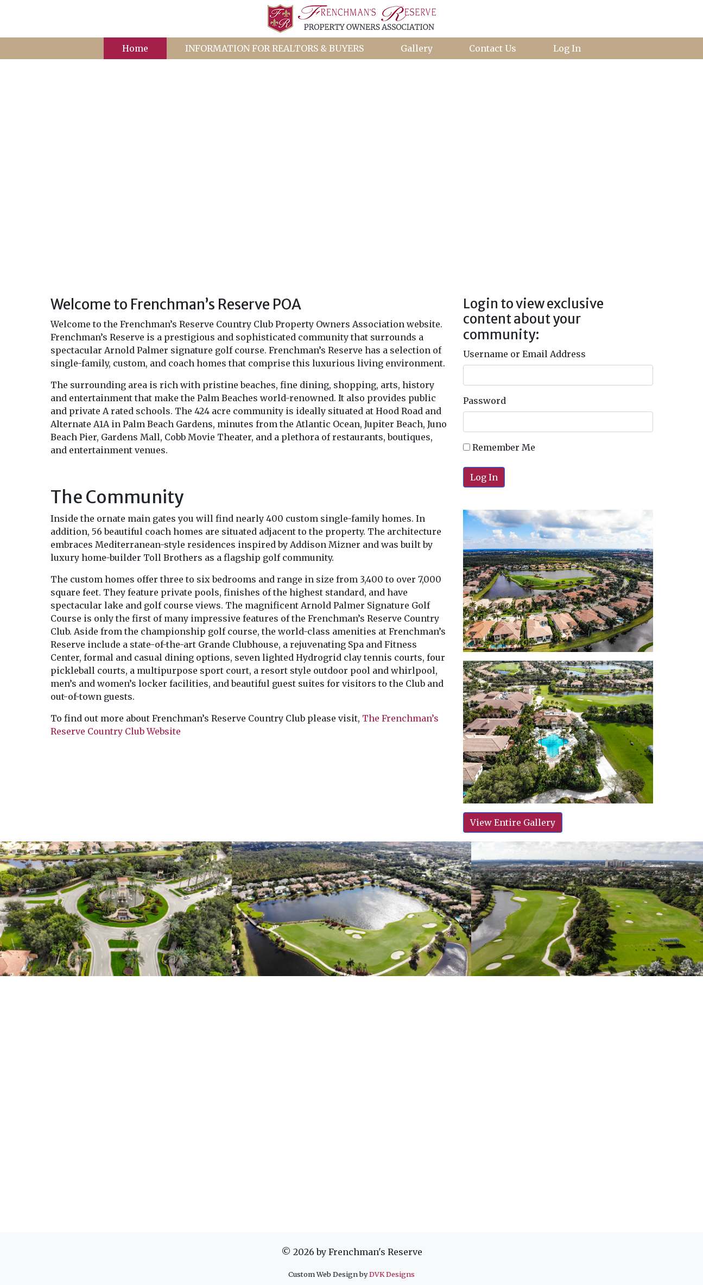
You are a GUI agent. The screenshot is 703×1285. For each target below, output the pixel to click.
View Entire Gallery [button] (512, 822)
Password (484, 400)
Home (135, 48)
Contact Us (492, 48)
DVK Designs (392, 1274)
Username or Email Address (524, 354)
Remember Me (499, 447)
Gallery (417, 48)
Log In (567, 48)
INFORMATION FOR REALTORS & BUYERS (274, 48)
